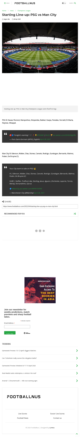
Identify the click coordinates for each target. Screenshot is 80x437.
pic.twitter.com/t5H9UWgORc (64, 135)
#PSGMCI (40, 135)
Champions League (24, 11)
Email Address (9, 323)
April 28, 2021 (45, 139)
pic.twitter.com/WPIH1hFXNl (31, 189)
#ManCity (15, 189)
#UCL (48, 135)
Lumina (51, 428)
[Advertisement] (19, 90)
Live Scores (22, 414)
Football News (22, 418)
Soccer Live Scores (57, 414)
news (12, 11)
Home (4, 11)
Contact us (57, 418)
